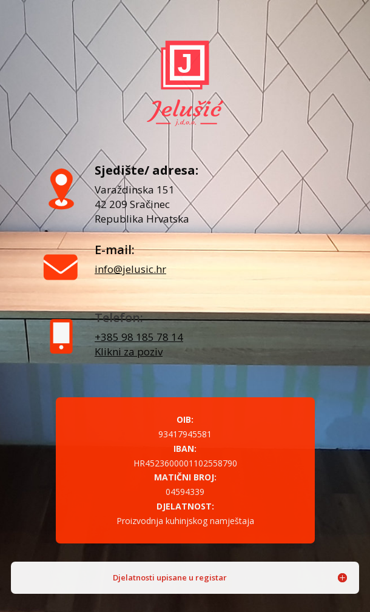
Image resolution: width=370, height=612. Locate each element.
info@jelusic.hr (130, 269)
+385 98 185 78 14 (139, 337)
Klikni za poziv (129, 351)
